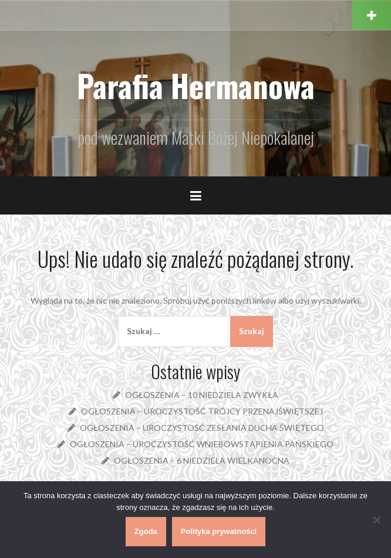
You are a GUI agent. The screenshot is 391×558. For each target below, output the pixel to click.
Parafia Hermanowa (196, 85)
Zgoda (145, 531)
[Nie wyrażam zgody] (376, 520)
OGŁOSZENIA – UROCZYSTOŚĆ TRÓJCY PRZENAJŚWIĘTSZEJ (202, 411)
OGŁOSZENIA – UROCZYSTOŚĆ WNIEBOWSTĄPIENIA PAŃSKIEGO (201, 444)
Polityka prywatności (219, 531)
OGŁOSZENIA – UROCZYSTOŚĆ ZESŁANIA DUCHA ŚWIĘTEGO (202, 428)
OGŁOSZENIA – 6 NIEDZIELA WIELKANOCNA (201, 460)
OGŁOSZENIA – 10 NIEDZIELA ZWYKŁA (201, 395)
